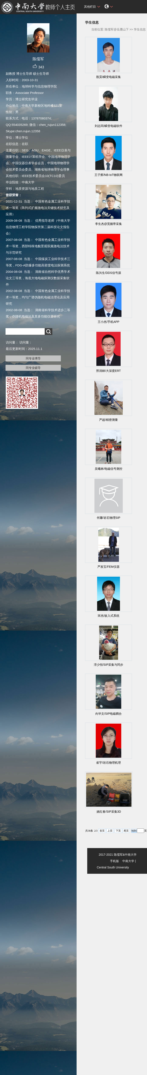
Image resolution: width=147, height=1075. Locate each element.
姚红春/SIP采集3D (109, 811)
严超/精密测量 (108, 419)
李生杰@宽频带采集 (108, 224)
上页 (110, 830)
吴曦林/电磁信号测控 (108, 468)
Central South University (113, 867)
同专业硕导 (33, 367)
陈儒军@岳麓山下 (116, 29)
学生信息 (140, 29)
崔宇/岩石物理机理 (108, 762)
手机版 (114, 861)
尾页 (126, 830)
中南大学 (128, 861)
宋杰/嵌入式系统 (108, 615)
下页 (118, 830)
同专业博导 (33, 358)
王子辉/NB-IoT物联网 (108, 175)
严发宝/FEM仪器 (108, 566)
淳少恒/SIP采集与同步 (108, 664)
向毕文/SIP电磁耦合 (108, 713)
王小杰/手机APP (108, 321)
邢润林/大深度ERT (108, 370)
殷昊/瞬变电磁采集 (108, 77)
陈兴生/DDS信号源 (108, 272)
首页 (102, 830)
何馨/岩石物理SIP (108, 517)
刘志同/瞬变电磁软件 (108, 126)
